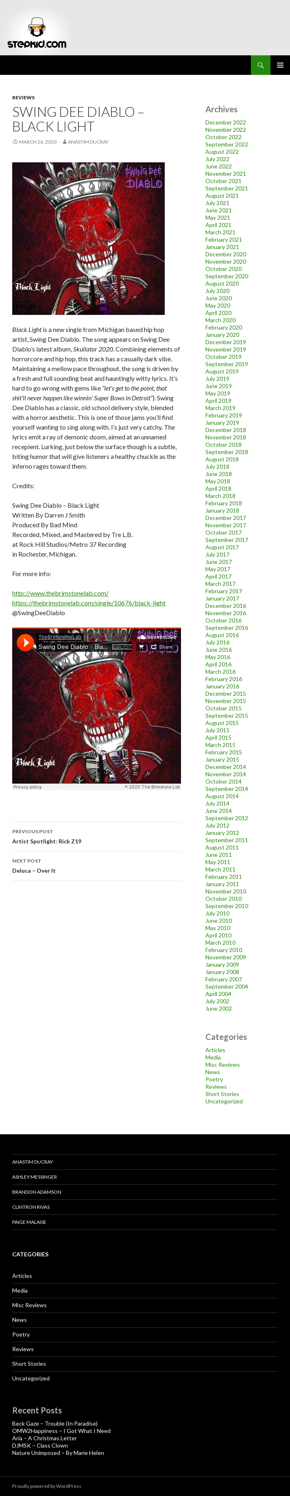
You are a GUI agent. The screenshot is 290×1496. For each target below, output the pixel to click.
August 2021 (222, 195)
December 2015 (225, 693)
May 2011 (217, 861)
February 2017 (223, 590)
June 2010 (218, 920)
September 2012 (226, 818)
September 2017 (226, 539)
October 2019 (223, 356)
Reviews (23, 97)
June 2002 (218, 1008)
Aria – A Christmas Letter (44, 1438)
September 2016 (226, 627)
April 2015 (218, 737)
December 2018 (225, 429)
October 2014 (223, 781)
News (212, 1071)
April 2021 (218, 224)
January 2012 (222, 832)
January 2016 (222, 686)
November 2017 (225, 525)
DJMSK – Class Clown (40, 1445)
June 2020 (218, 298)
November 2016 (225, 612)
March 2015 (220, 744)
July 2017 (217, 554)
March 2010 (220, 942)
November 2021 (225, 173)
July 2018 (217, 466)
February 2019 (223, 415)
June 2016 (218, 649)
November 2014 (225, 774)
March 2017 (220, 583)
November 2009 (225, 957)
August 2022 (222, 151)
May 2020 (217, 305)
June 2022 (218, 166)
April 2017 (218, 576)
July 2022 (217, 158)
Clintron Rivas (31, 1207)
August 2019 (222, 371)
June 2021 (218, 210)
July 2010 (217, 913)
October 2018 (223, 444)
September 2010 (226, 905)
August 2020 (222, 283)
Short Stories (222, 1093)
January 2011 (222, 883)
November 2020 (225, 261)
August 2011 (222, 847)
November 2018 (225, 437)
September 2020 (226, 276)
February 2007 (223, 979)
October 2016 (223, 620)
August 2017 (222, 547)
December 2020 (225, 254)
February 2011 (223, 876)
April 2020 (218, 312)
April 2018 (218, 488)
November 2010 (225, 891)
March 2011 (220, 869)
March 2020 (220, 320)
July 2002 (217, 1001)
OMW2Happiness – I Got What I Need (61, 1430)
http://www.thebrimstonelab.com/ (60, 593)
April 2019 (218, 400)
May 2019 (217, 393)
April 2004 (218, 993)
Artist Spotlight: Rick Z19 (96, 836)
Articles (215, 1049)
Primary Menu (280, 65)
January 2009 (222, 964)
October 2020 (223, 268)
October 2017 (223, 532)
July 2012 (217, 825)
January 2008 (222, 971)
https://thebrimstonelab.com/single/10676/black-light (89, 603)
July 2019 (217, 378)
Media (213, 1057)
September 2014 (226, 788)
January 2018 (222, 510)
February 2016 (223, 678)
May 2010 (217, 927)
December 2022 (225, 122)
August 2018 (222, 459)
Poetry (214, 1079)
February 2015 (223, 752)
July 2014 (217, 803)
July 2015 (217, 730)
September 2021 (226, 188)
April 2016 (218, 664)
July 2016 (217, 642)
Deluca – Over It (96, 865)
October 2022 (223, 136)
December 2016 (225, 605)
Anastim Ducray (88, 142)
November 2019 (225, 349)
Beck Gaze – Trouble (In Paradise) (55, 1423)
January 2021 (222, 246)
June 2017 (218, 561)
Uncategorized (224, 1101)
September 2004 (226, 986)
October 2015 (223, 708)
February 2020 (223, 327)
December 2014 (225, 766)
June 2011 (218, 854)
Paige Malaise (29, 1222)
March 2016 (220, 671)
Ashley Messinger (34, 1177)
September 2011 (226, 839)
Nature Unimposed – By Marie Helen (58, 1452)
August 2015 (222, 722)
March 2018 (220, 495)
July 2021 (217, 202)
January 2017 (222, 598)
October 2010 (223, 898)
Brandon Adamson (36, 1192)
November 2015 (225, 700)
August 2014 (222, 796)
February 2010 (223, 949)
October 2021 (223, 180)
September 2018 (226, 451)
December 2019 (225, 342)
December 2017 (225, 517)
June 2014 (218, 810)
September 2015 (226, 715)
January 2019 (222, 422)
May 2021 (217, 217)
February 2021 (223, 239)
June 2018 (218, 473)
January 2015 (222, 759)
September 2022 (226, 144)
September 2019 (226, 363)
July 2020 (217, 290)
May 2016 (217, 656)
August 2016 (222, 634)
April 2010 (218, 935)
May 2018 (217, 481)
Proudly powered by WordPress (46, 1486)
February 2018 (223, 503)
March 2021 (220, 232)
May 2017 (217, 569)
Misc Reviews (222, 1064)
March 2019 (220, 407)
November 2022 (225, 129)
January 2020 (222, 334)
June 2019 (218, 385)
